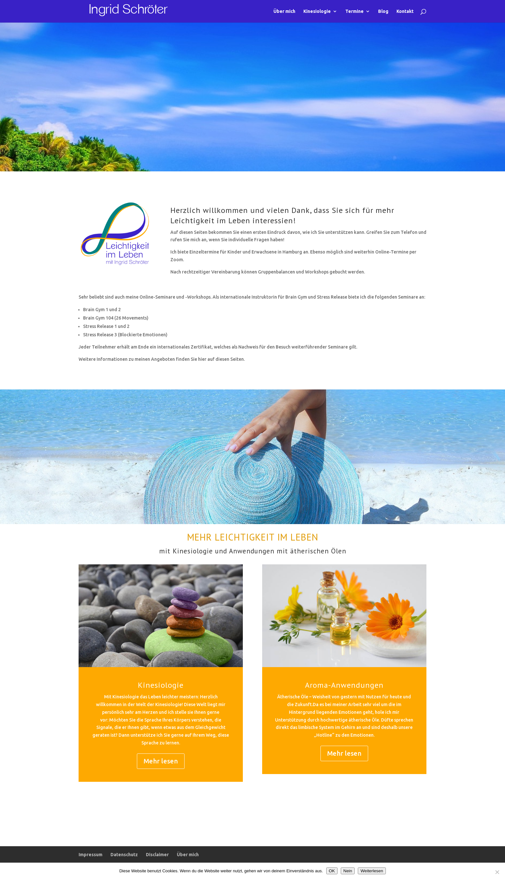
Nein (347, 870)
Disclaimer (157, 854)
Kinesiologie (317, 11)
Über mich (284, 11)
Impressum (90, 854)
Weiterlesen (371, 870)
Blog (383, 11)
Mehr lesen (161, 761)
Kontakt (405, 11)
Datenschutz (124, 854)
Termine (354, 11)
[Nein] (497, 872)
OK (332, 870)
